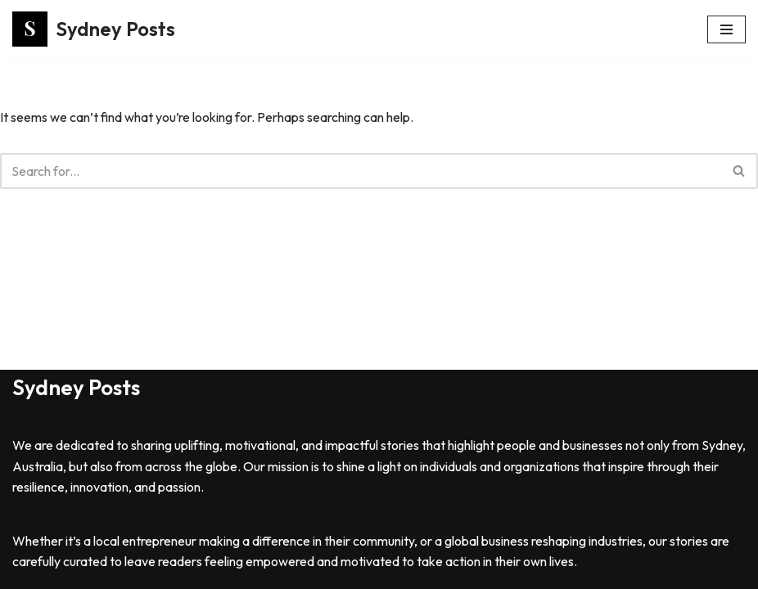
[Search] (360, 171)
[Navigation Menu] (726, 29)
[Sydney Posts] (93, 29)
